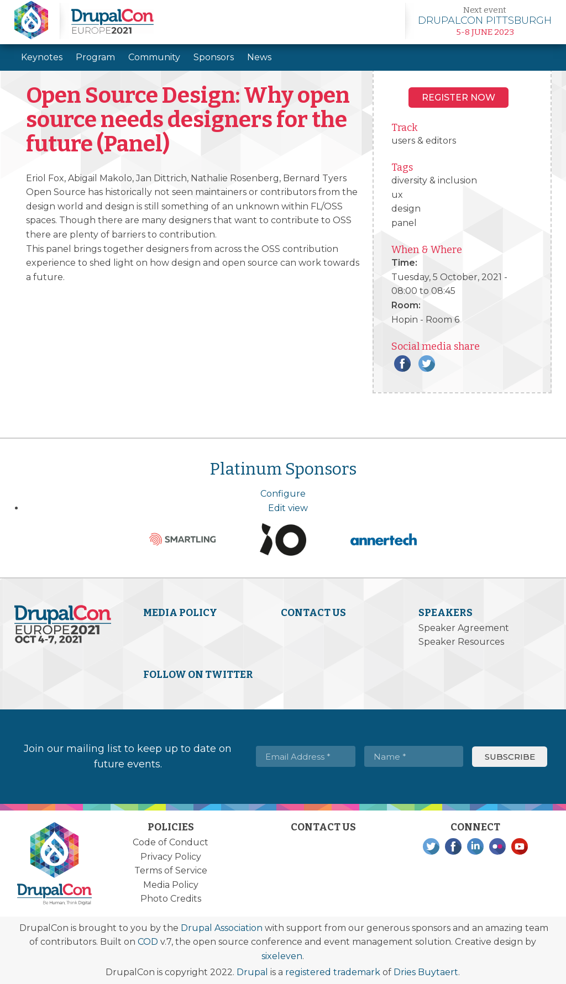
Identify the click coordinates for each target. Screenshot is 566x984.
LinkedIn (475, 846)
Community (154, 57)
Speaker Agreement (463, 628)
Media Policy (180, 613)
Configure (283, 493)
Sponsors (213, 57)
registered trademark (332, 972)
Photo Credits (170, 898)
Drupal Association (222, 928)
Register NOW (458, 97)
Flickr (497, 846)
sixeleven (281, 956)
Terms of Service (170, 870)
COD (148, 941)
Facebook (402, 363)
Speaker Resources (461, 641)
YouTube (520, 846)
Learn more (485, 21)
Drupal (252, 972)
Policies (171, 827)
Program (95, 57)
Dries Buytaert (426, 972)
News (259, 57)
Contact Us (313, 613)
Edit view (288, 508)
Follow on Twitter (198, 675)
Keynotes (41, 57)
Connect (475, 827)
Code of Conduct (170, 842)
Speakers (445, 613)
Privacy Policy (170, 856)
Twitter (427, 363)
